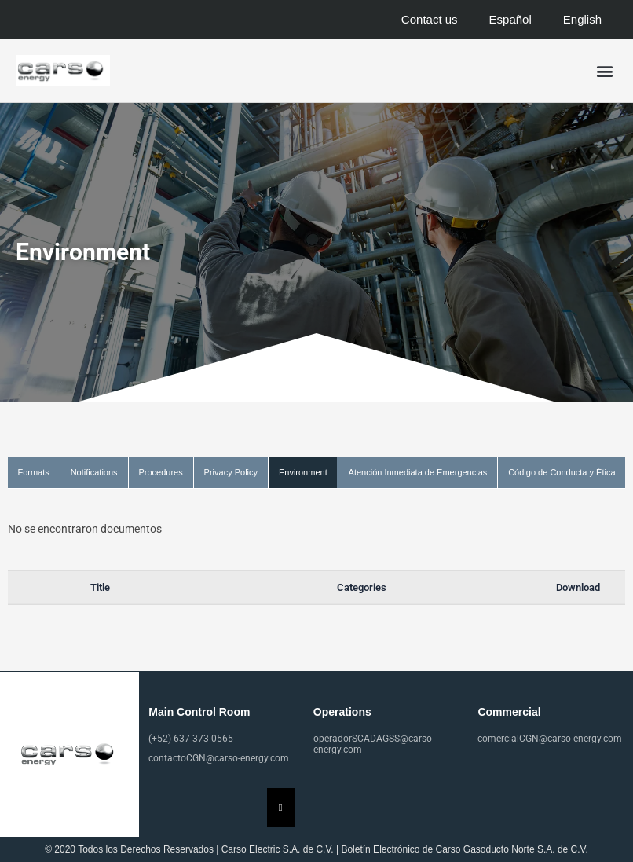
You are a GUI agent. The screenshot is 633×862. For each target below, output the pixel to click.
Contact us (429, 19)
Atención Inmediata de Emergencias (418, 472)
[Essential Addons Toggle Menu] (281, 807)
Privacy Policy (231, 472)
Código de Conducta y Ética (561, 472)
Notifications (94, 472)
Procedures (160, 472)
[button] (604, 71)
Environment (303, 472)
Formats (33, 472)
